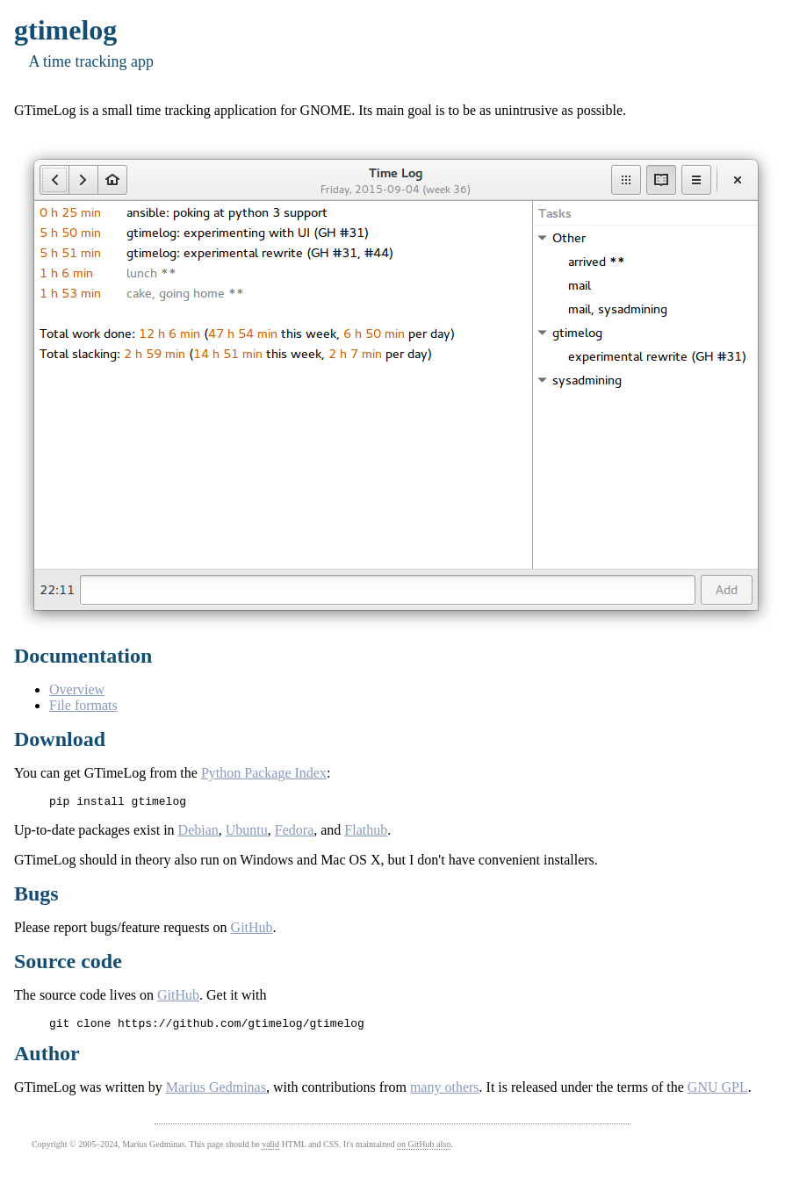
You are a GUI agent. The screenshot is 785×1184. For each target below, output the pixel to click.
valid (270, 1149)
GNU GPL (718, 1092)
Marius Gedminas (216, 1092)
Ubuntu (247, 832)
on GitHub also (423, 1149)
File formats (83, 705)
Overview (76, 689)
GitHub (252, 929)
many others (444, 1092)
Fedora (294, 832)
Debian (198, 832)
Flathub (365, 832)
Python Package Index (264, 772)
